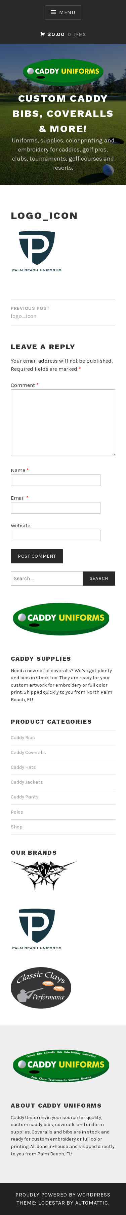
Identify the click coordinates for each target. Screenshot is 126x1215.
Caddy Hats (23, 767)
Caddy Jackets (27, 782)
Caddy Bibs (23, 738)
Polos (17, 812)
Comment (25, 385)
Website (20, 525)
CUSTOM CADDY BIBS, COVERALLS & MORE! (63, 113)
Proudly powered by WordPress (62, 1194)
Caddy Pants (25, 797)
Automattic (91, 1203)
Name (20, 470)
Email (20, 498)
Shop (17, 827)
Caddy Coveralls (28, 752)
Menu (67, 12)
